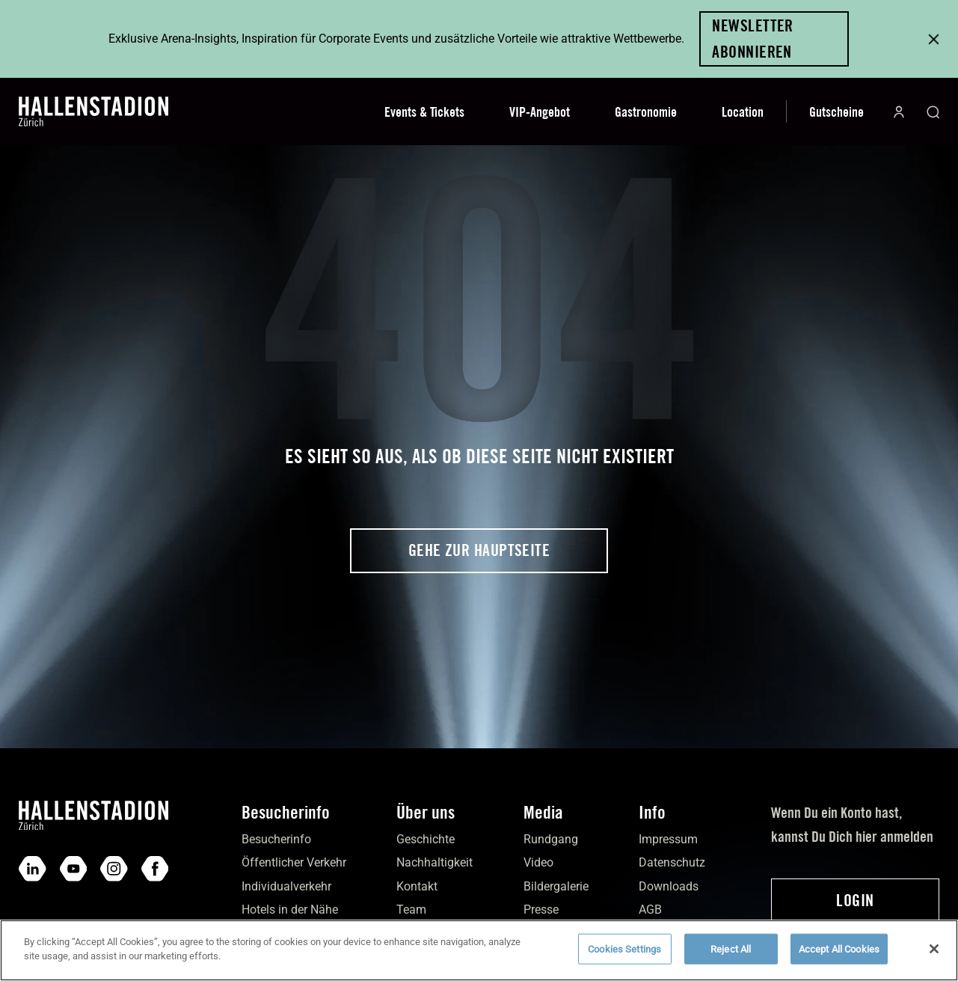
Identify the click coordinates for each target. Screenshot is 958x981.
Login (854, 900)
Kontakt (416, 886)
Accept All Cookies (839, 957)
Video (538, 862)
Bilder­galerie (556, 886)
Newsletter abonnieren (752, 38)
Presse (541, 909)
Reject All (730, 957)
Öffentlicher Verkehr (294, 862)
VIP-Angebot (539, 112)
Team (411, 909)
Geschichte (425, 839)
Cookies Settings (624, 957)
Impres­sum (668, 839)
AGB (650, 909)
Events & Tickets (424, 112)
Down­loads (668, 886)
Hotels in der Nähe (290, 909)
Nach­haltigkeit (434, 862)
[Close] (934, 957)
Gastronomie (646, 112)
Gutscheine (836, 112)
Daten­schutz (672, 862)
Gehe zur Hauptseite (479, 550)
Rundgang (550, 839)
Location (743, 112)
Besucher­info (276, 839)
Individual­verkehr (286, 886)
